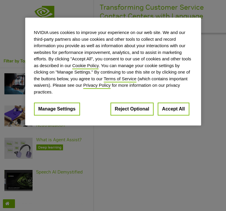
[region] (113, 71)
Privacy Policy (97, 85)
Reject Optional (132, 108)
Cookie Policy (85, 65)
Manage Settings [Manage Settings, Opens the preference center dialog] (57, 108)
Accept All (173, 108)
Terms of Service (120, 78)
